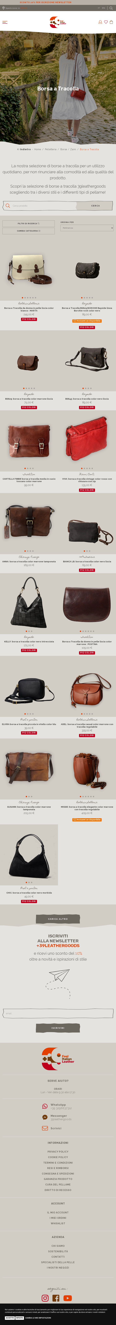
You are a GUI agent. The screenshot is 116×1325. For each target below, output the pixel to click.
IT (99, 8)
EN (103, 8)
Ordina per (67, 222)
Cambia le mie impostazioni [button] (38, 1318)
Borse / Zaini (68, 149)
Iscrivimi (58, 1028)
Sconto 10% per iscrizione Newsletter (58, 2)
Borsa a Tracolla (89, 149)
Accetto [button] (10, 1318)
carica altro (58, 919)
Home (37, 149)
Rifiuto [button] (19, 1318)
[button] (22, 297)
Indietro (24, 149)
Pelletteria (51, 149)
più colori (29, 319)
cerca (95, 206)
